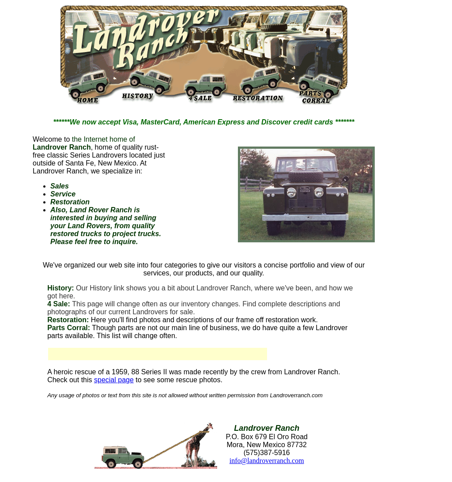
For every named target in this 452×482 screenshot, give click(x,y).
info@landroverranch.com (267, 460)
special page (114, 380)
